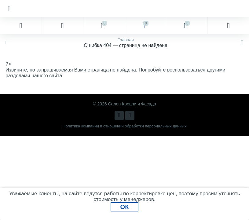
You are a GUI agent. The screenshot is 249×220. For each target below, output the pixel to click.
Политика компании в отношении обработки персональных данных (124, 126)
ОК (124, 207)
